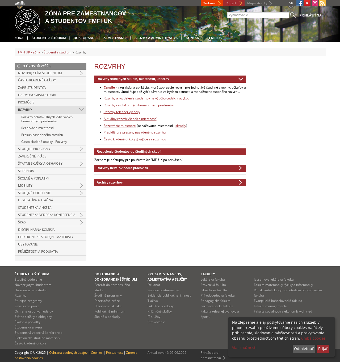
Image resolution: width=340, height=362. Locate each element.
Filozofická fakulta (214, 290)
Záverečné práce (32, 156)
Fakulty (208, 274)
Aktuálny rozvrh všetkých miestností (130, 118)
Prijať (323, 348)
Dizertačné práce (107, 300)
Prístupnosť (114, 352)
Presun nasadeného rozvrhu (42, 134)
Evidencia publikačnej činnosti (169, 295)
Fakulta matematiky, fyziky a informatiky (283, 284)
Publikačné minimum (109, 311)
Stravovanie (156, 322)
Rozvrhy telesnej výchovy (122, 112)
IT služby (154, 316)
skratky (180, 125)
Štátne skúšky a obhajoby (40, 163)
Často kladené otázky (37, 80)
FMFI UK (215, 38)
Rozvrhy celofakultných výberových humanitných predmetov (47, 119)
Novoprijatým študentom (40, 73)
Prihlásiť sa (310, 15)
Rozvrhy (25, 109)
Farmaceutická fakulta (217, 306)
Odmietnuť (303, 348)
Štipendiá (26, 171)
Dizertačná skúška (107, 306)
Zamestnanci (115, 38)
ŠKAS (22, 222)
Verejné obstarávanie (163, 290)
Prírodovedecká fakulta (218, 295)
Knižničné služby (160, 311)
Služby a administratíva (156, 38)
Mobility (25, 185)
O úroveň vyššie (37, 66)
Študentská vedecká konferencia (46, 215)
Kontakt (193, 38)
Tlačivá (153, 300)
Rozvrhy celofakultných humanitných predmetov (139, 105)
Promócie (26, 102)
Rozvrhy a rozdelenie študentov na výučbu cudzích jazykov (146, 98)
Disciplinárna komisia (36, 229)
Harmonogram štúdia (37, 95)
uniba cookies (313, 338)
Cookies (97, 352)
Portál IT (232, 3)
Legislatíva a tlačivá (35, 200)
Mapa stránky (257, 3)
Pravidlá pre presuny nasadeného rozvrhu (135, 132)
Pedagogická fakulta (215, 300)
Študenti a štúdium (49, 38)
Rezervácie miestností (37, 128)
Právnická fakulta (213, 284)
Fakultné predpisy (161, 306)
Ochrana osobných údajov (34, 311)
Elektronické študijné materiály (45, 237)
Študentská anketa (35, 207)
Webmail (209, 3)
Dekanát (154, 284)
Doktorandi (84, 38)
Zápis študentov (32, 87)
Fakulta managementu (270, 306)
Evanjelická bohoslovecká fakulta (278, 300)
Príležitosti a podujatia (38, 251)
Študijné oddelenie (34, 193)
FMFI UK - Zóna (29, 52)
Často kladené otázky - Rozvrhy (44, 141)
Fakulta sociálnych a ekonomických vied (283, 311)
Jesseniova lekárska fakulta (274, 279)
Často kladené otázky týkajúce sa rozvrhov (135, 139)
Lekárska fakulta (213, 279)
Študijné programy (34, 149)
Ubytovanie (28, 244)
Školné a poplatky (33, 178)
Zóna (19, 38)
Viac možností (244, 347)
